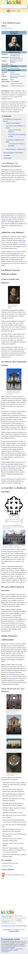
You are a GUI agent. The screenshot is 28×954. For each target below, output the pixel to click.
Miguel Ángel (22, 240)
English (18, 10)
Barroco (12, 79)
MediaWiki (12, 947)
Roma (11, 58)
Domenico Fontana (14, 68)
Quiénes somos (19, 948)
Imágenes (13, 10)
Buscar (25, 6)
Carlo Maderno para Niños (8, 925)
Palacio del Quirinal (11, 838)
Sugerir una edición (14, 931)
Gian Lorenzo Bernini (15, 263)
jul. (20, 53)
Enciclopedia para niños (6, 28)
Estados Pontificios (18, 58)
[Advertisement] (14, 17)
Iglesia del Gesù (13, 219)
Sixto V (8, 411)
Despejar (22, 6)
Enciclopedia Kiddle (6, 916)
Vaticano (3, 240)
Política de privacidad (6, 950)
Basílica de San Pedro (16, 104)
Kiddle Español (4, 948)
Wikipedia (15, 945)
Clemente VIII (14, 466)
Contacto (15, 950)
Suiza (17, 55)
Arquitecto (12, 72)
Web (9, 10)
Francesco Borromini (15, 76)
